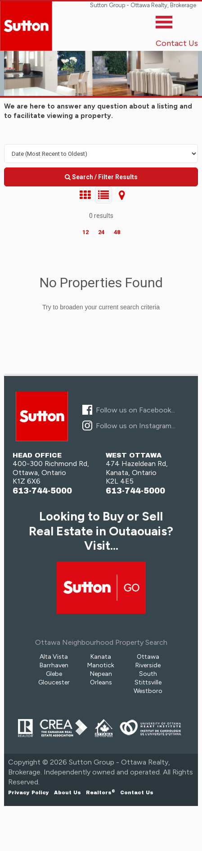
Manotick (100, 665)
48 (117, 232)
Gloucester (54, 682)
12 (85, 232)
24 (101, 232)
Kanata (100, 657)
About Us (67, 792)
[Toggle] (164, 24)
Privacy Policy (28, 792)
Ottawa (148, 657)
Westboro (148, 691)
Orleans (101, 682)
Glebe (54, 674)
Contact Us (177, 43)
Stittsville (148, 682)
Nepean (101, 674)
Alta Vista (54, 657)
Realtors (100, 792)
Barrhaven (54, 665)
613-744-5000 (42, 491)
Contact (136, 792)
